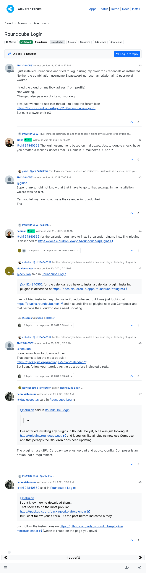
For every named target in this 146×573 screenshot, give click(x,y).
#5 (140, 268)
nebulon (21, 230)
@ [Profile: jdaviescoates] (28, 399)
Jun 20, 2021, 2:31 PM (58, 268)
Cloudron (27, 317)
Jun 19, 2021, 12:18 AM (57, 139)
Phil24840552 (25, 65)
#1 (140, 65)
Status (104, 9)
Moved (11, 42)
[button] (5, 568)
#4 (140, 230)
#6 (140, 343)
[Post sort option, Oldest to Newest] (22, 54)
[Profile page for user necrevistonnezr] (9, 396)
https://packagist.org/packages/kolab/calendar (51, 362)
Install (136, 9)
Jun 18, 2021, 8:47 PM (58, 65)
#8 (140, 482)
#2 (140, 139)
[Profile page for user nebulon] (9, 233)
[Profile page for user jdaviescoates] (9, 271)
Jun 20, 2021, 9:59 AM (60, 230)
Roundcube (41, 42)
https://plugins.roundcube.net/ (40, 304)
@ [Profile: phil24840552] (28, 145)
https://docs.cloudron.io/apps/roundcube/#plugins (75, 241)
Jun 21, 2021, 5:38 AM (61, 394)
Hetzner (50, 317)
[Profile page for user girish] (9, 142)
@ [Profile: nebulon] (24, 274)
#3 (140, 177)
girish (20, 139)
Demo (115, 9)
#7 (140, 394)
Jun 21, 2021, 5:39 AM (61, 482)
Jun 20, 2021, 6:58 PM (59, 343)
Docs (125, 9)
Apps (92, 9)
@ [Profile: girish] (22, 183)
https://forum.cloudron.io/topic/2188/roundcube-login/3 (56, 108)
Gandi (40, 317)
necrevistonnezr (26, 394)
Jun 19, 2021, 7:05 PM (58, 177)
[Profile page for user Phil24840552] (9, 68)
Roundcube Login (54, 274)
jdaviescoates (25, 268)
